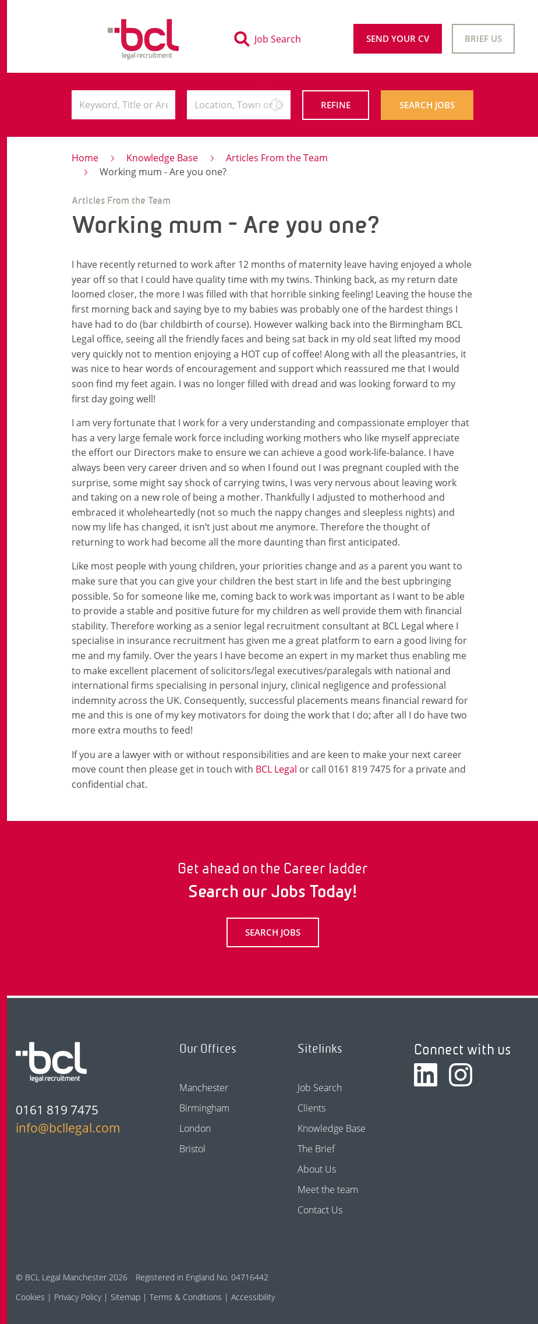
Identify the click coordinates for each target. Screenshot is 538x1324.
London (195, 1128)
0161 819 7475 (57, 1110)
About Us (317, 1169)
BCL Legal (276, 769)
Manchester (203, 1087)
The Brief (316, 1148)
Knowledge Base (162, 157)
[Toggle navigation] (46, 39)
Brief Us (483, 38)
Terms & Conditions (186, 1296)
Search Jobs (427, 105)
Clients (311, 1108)
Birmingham (204, 1108)
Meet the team (328, 1189)
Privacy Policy (77, 1296)
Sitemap (125, 1296)
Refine (336, 105)
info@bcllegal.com (68, 1128)
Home (85, 157)
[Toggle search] (271, 39)
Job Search (320, 1087)
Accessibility (253, 1296)
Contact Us (320, 1209)
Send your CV (397, 38)
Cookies (30, 1296)
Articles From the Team (277, 157)
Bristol (192, 1148)
